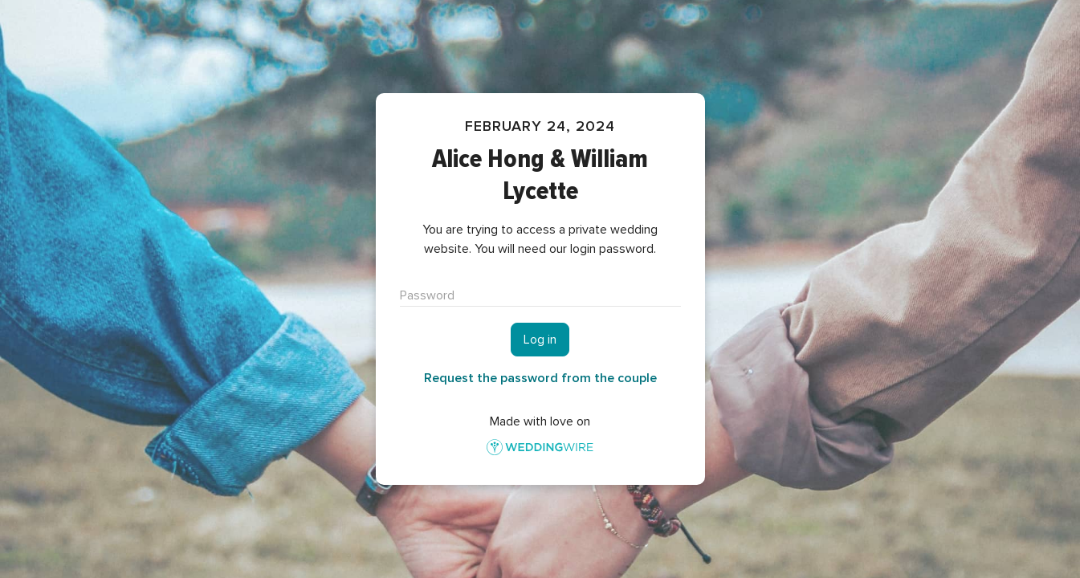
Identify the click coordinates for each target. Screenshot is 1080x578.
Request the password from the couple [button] (540, 378)
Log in (540, 340)
